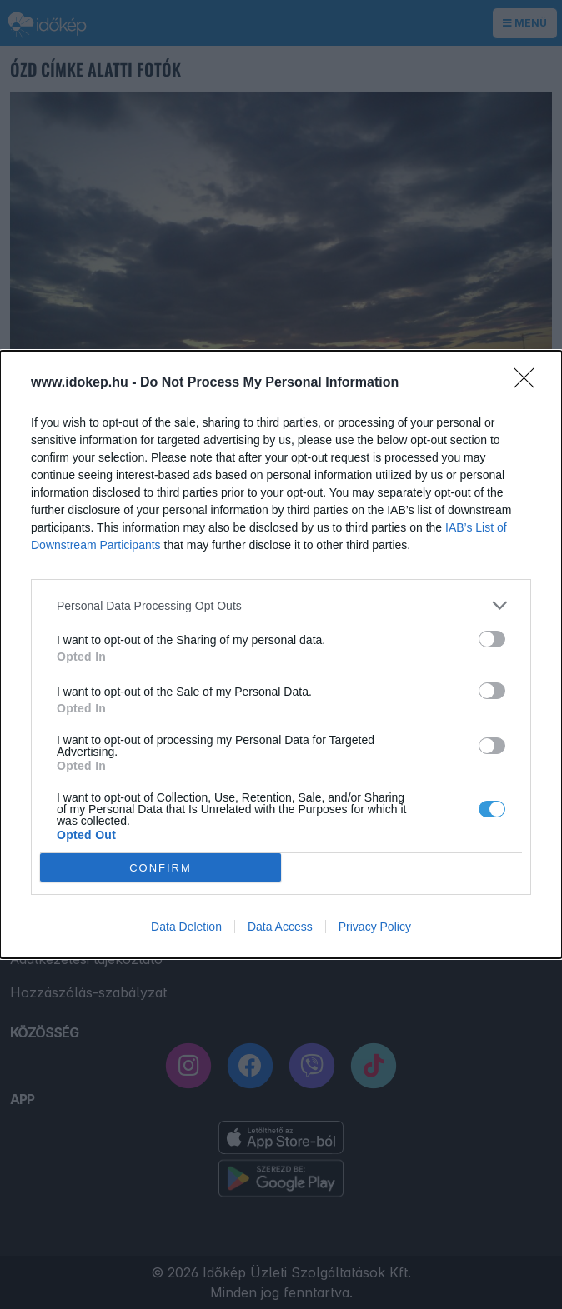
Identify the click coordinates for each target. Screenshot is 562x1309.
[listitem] (281, 605)
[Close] (529, 383)
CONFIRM (160, 868)
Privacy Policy (375, 926)
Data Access (280, 926)
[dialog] (281, 654)
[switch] (492, 639)
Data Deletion (186, 926)
